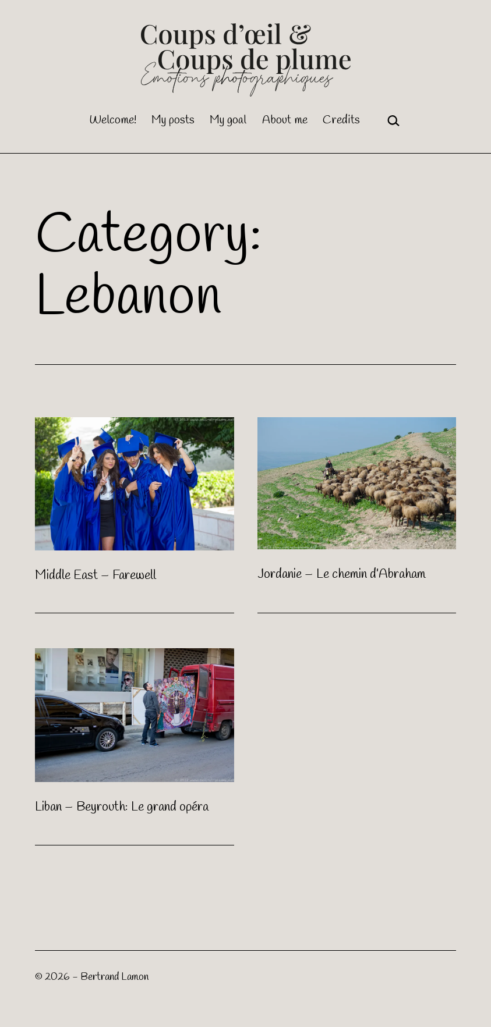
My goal (228, 120)
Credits (341, 120)
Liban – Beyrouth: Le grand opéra (122, 807)
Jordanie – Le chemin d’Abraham (341, 574)
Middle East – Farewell (95, 575)
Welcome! (112, 120)
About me (285, 120)
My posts (173, 120)
